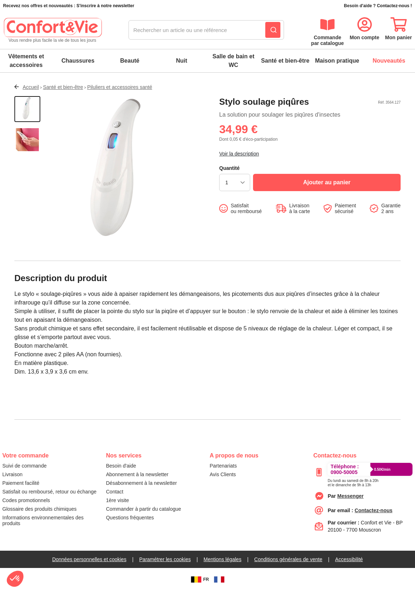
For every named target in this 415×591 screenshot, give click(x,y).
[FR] (219, 579)
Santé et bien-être (285, 61)
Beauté (129, 61)
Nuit (181, 61)
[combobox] (206, 30)
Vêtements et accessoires (26, 60)
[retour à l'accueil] (52, 30)
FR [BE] (199, 579)
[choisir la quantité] (234, 182)
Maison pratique (337, 61)
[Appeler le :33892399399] (353, 481)
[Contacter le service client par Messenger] (350, 496)
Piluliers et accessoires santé (119, 87)
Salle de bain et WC (233, 60)
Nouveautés (389, 61)
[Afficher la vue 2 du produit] (27, 141)
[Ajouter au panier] (327, 182)
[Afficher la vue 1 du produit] (27, 109)
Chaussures (78, 61)
